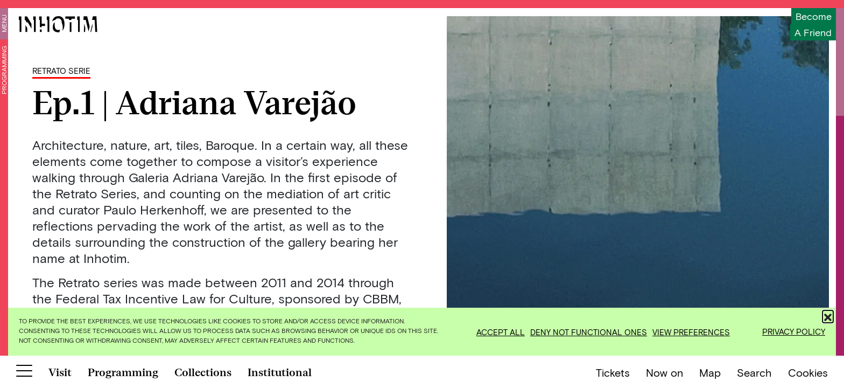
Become (814, 16)
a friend (813, 32)
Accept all (500, 332)
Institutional (280, 372)
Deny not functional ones (588, 332)
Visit (60, 372)
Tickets (613, 372)
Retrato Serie (61, 70)
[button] (827, 315)
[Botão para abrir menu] (24, 373)
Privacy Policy (793, 331)
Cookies (808, 372)
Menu (4, 23)
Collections (202, 372)
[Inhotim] (58, 24)
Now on (664, 372)
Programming (4, 70)
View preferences (691, 332)
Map (710, 372)
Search (754, 372)
